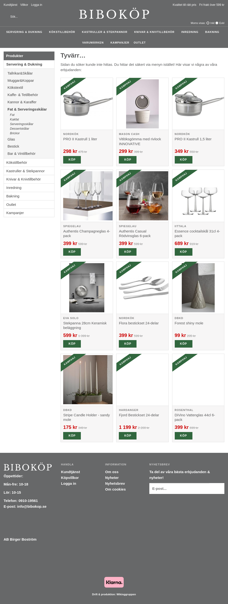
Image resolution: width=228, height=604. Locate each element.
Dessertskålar (19, 128)
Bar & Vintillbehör (31, 153)
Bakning (213, 31)
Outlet (140, 42)
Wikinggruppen (126, 594)
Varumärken (94, 42)
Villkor (24, 5)
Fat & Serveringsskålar (31, 109)
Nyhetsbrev (115, 483)
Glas (31, 139)
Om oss (112, 472)
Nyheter (112, 478)
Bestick (31, 146)
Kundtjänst (10, 5)
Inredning (191, 31)
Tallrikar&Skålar (31, 73)
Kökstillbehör (63, 31)
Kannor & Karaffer (31, 102)
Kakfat (14, 119)
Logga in (36, 5)
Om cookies (115, 489)
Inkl (212, 23)
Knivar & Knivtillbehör (155, 31)
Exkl (221, 23)
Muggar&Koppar (31, 80)
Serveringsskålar (21, 124)
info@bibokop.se (31, 506)
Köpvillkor (70, 478)
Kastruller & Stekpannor (106, 31)
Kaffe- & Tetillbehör (31, 95)
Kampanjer (119, 42)
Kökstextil (31, 87)
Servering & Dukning (25, 31)
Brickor (15, 133)
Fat (12, 115)
